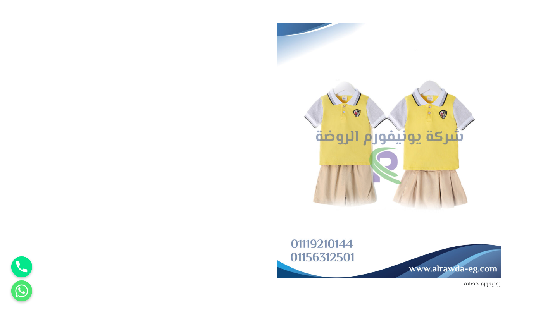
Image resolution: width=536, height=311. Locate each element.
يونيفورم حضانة (482, 284)
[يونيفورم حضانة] (389, 28)
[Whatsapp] (21, 290)
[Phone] (21, 266)
